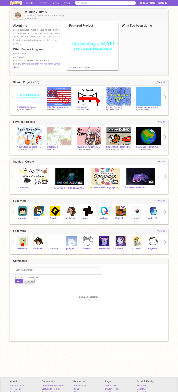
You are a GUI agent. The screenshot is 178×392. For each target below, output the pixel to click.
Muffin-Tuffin (24, 110)
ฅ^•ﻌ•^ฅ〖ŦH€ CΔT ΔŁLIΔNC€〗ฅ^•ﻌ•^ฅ (69, 188)
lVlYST (52, 149)
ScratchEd (142, 385)
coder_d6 (152, 218)
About (67, 3)
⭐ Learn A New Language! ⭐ (104, 187)
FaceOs (53, 218)
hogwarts (21, 218)
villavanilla (22, 248)
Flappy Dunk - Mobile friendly (118, 147)
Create (29, 3)
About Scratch (17, 385)
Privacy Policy (112, 389)
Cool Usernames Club (135, 187)
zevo (35, 218)
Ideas (55, 3)
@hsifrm (39, 63)
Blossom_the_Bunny (88, 248)
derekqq (103, 218)
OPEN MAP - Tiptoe (79, 67)
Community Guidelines (53, 385)
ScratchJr (141, 389)
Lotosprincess (121, 248)
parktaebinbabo (144, 149)
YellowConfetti (85, 149)
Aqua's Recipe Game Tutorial (29, 147)
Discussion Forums (51, 389)
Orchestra (23, 187)
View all (161, 82)
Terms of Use (111, 385)
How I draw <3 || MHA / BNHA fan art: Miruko (89, 147)
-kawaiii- (54, 248)
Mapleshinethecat (121, 218)
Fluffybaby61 (39, 248)
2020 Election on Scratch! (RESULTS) (59, 107)
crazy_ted (136, 218)
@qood (16, 67)
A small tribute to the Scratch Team (148, 107)
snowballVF (104, 248)
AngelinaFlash (154, 248)
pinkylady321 (72, 248)
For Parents (15, 389)
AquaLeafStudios (26, 149)
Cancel (29, 281)
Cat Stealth (82, 107)
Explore (43, 3)
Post (19, 281)
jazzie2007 (137, 248)
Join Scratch (147, 2)
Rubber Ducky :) (114, 107)
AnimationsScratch (116, 149)
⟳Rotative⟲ (52, 147)
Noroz (85, 218)
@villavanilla (28, 63)
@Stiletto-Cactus (52, 63)
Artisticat (70, 218)
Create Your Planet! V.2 (147, 147)
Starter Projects (81, 385)
